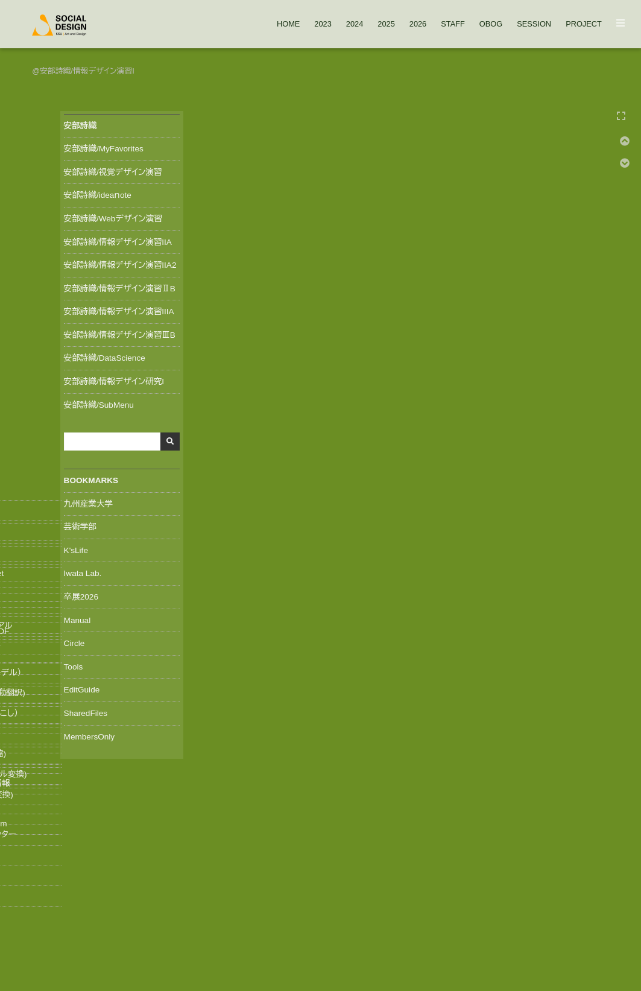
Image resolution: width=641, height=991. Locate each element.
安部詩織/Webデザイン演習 (109, 216)
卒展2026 (77, 594)
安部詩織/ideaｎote (94, 193)
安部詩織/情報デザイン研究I (110, 379)
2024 (354, 24)
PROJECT (584, 24)
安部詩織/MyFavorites (100, 146)
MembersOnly (86, 734)
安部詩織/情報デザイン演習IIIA (115, 309)
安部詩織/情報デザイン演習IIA (114, 239)
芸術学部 (76, 525)
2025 (385, 24)
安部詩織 (76, 122)
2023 (322, 24)
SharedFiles (82, 710)
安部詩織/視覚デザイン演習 (109, 169)
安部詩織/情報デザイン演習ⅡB (116, 286)
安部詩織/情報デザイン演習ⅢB (116, 332)
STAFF (453, 24)
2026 (417, 24)
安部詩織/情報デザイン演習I (87, 70)
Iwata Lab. (79, 571)
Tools (70, 664)
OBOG (490, 24)
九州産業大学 (85, 501)
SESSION (534, 24)
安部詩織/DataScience (101, 356)
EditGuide (78, 687)
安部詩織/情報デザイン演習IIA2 (116, 263)
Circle (70, 641)
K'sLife (72, 547)
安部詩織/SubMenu (95, 402)
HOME (288, 24)
